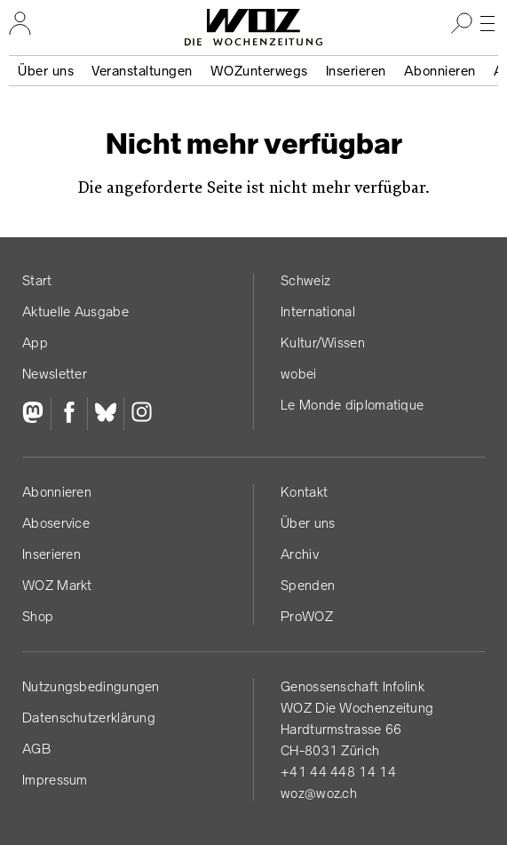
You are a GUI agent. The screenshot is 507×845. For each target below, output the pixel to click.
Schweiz (305, 280)
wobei (299, 373)
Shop (37, 616)
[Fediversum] (36, 414)
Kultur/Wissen (323, 342)
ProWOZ (307, 616)
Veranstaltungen (142, 70)
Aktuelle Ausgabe (75, 311)
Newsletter (54, 373)
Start (37, 280)
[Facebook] (69, 414)
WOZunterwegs (259, 70)
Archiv (300, 554)
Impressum (55, 779)
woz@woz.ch (319, 793)
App (35, 342)
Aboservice (56, 522)
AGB (36, 748)
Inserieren (356, 70)
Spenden (308, 585)
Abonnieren (440, 70)
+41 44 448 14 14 (338, 771)
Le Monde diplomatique (352, 404)
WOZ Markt (57, 585)
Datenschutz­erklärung (88, 717)
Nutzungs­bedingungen (91, 686)
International (318, 311)
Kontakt (304, 491)
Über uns (46, 70)
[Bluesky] (105, 414)
